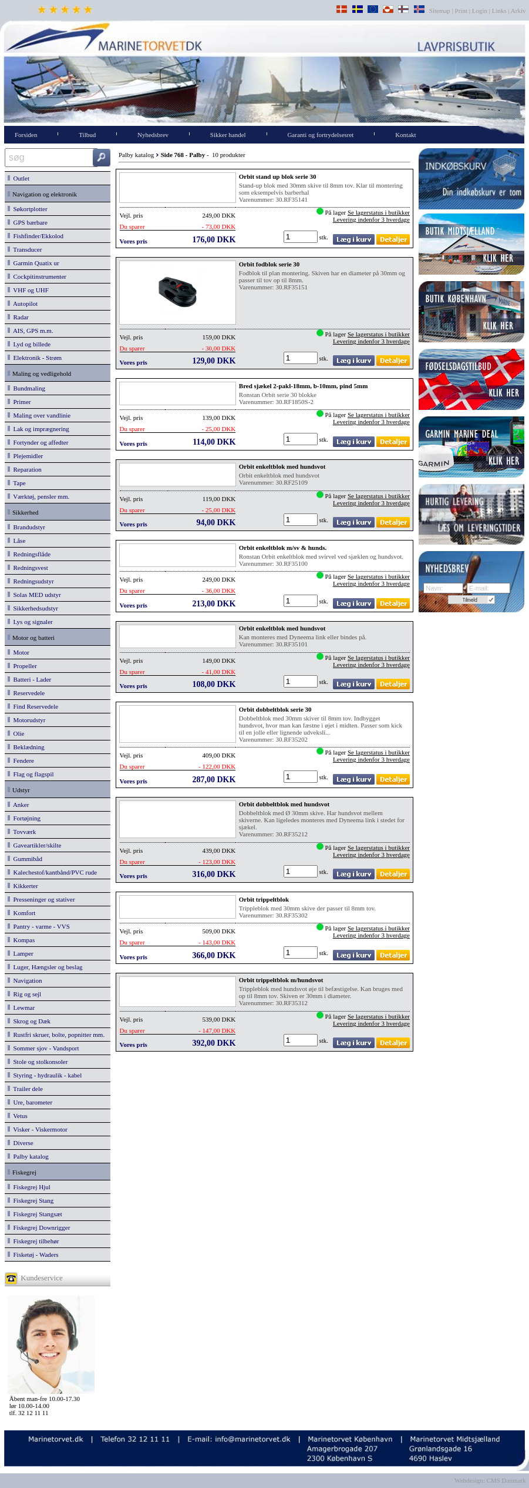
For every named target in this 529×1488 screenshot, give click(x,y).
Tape (17, 482)
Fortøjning (24, 818)
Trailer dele (25, 1088)
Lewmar (21, 1007)
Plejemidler (25, 455)
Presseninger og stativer (41, 899)
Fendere (21, 760)
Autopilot (23, 303)
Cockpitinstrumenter (37, 276)
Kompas (21, 939)
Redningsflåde (29, 554)
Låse (16, 540)
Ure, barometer (30, 1102)
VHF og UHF (28, 289)
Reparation (25, 469)
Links (499, 10)
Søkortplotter (28, 208)
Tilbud (87, 134)
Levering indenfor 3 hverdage (371, 219)
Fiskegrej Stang (30, 1200)
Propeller (22, 665)
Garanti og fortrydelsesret (320, 134)
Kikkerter (23, 885)
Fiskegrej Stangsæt (35, 1213)
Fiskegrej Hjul (29, 1186)
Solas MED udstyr (34, 594)
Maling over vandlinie (39, 415)
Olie (16, 733)
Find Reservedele (33, 706)
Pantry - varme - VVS (39, 926)
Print (461, 10)
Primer (19, 401)
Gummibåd (25, 858)
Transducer (25, 249)
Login (479, 10)
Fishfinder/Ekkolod (35, 235)
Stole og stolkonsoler (38, 1061)
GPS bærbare (28, 222)
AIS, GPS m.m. (30, 330)
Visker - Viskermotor (38, 1129)
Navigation (25, 980)
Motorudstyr (27, 719)
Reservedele (26, 692)
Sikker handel (228, 134)
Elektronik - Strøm (35, 357)
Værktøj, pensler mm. (38, 496)
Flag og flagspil (31, 774)
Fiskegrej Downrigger (39, 1227)
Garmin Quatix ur (33, 262)
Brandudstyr (26, 527)
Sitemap (440, 10)
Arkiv (519, 10)
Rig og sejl (24, 993)
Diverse (20, 1142)
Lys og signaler (30, 621)
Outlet (18, 178)
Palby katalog (28, 1156)
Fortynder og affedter (38, 442)
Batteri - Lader (29, 679)
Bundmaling (26, 388)
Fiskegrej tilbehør (33, 1241)
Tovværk (22, 831)
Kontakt (405, 134)
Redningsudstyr (31, 581)
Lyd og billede (29, 344)
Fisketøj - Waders (33, 1254)
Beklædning (26, 746)
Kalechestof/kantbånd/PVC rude (52, 872)
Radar (18, 317)
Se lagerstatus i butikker (379, 212)
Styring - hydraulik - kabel (45, 1075)
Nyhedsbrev (153, 134)
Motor (18, 652)
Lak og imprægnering (38, 428)
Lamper (20, 953)
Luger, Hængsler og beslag (45, 966)
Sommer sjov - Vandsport (43, 1048)
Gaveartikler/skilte (34, 845)
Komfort (21, 912)
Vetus (18, 1115)
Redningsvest (28, 567)
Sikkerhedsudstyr (33, 608)
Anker (18, 804)
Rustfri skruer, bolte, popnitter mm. (56, 1034)
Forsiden (26, 134)
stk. (325, 237)
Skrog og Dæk (29, 1021)
